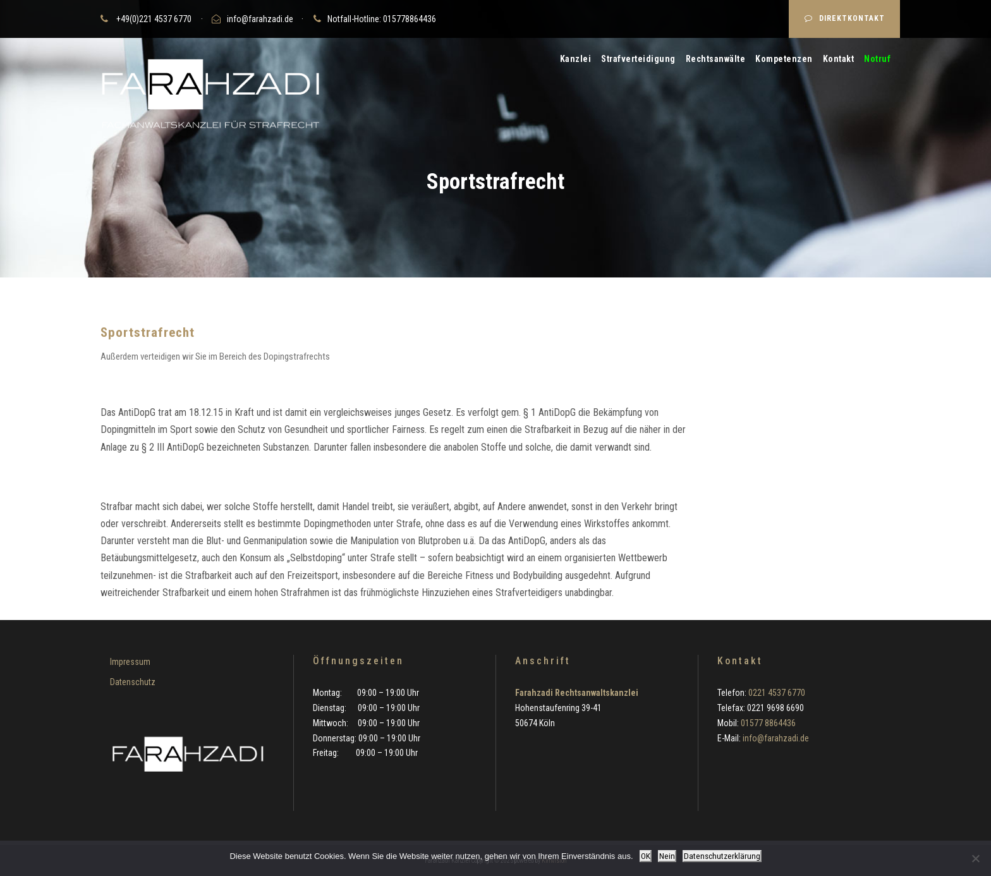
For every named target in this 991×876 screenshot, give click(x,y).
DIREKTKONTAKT (845, 18)
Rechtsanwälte (716, 59)
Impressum (130, 662)
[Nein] (975, 858)
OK (645, 856)
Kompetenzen (784, 59)
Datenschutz (132, 682)
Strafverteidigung (638, 59)
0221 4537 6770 (776, 693)
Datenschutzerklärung (722, 856)
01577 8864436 (768, 723)
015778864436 (409, 19)
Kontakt (838, 59)
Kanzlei (576, 59)
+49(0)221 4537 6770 (154, 19)
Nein (667, 856)
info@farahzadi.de (260, 19)
